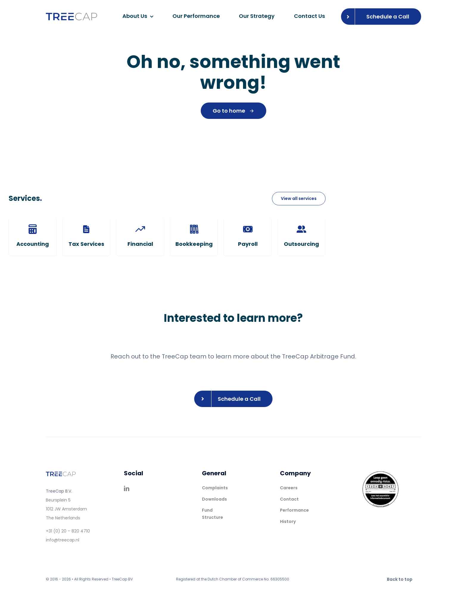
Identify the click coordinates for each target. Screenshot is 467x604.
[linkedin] (126, 488)
